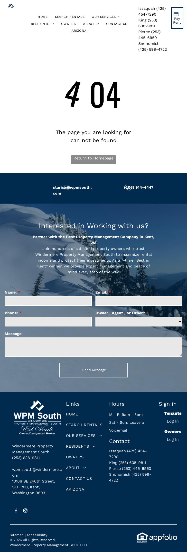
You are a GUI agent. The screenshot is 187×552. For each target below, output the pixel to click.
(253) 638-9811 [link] (26, 457)
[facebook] (16, 511)
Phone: (11, 313)
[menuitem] (42, 16)
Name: (11, 292)
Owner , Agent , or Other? (120, 313)
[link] (79, 30)
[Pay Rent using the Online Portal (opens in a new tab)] (177, 18)
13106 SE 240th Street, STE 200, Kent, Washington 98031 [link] (33, 487)
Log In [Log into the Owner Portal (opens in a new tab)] (173, 439)
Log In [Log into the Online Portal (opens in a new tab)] (173, 421)
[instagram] (25, 511)
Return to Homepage (93, 158)
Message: (14, 333)
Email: (101, 292)
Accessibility (37, 535)
